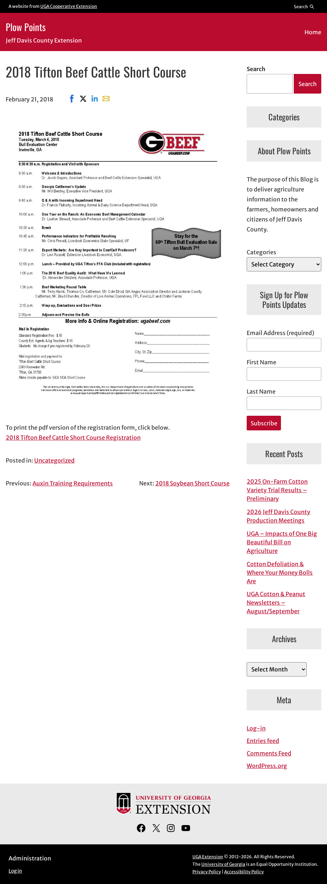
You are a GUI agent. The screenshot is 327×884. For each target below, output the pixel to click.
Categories (261, 252)
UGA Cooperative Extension (68, 6)
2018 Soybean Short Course (192, 483)
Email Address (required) (280, 332)
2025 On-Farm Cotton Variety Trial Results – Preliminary (277, 490)
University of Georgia (223, 864)
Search (256, 69)
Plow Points (26, 27)
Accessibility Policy (244, 871)
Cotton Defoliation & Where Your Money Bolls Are (280, 572)
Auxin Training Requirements (72, 483)
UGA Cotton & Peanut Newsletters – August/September (276, 602)
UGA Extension (207, 856)
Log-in (256, 728)
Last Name (261, 391)
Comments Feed (269, 753)
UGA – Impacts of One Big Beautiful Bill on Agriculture (282, 542)
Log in (15, 871)
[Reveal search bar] (304, 6)
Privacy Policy (206, 871)
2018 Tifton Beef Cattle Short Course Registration (73, 437)
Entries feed (263, 740)
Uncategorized (54, 460)
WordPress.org (267, 765)
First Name (261, 362)
